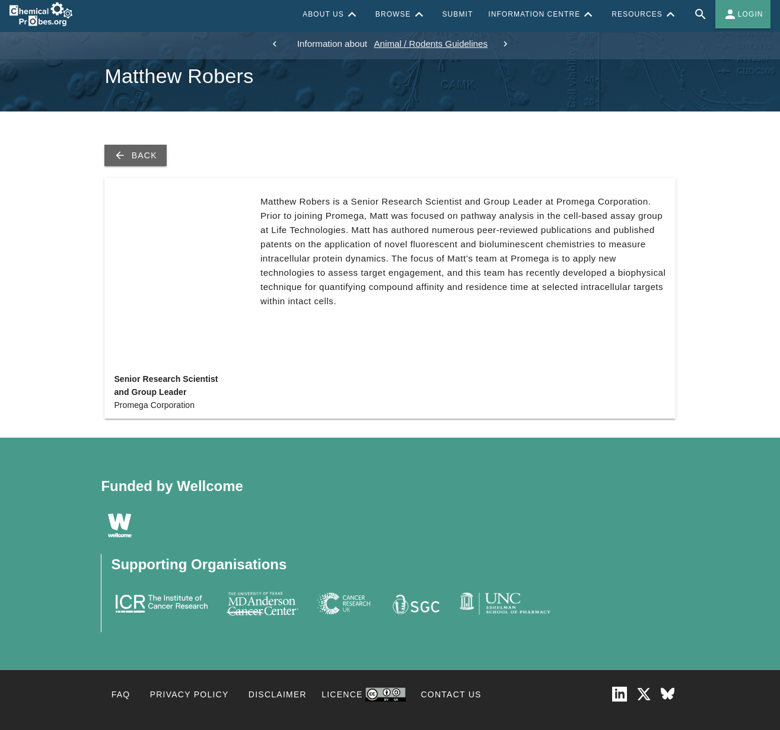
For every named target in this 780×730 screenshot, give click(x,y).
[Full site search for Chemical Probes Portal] (700, 14)
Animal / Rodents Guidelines (431, 44)
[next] (505, 44)
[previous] (274, 44)
